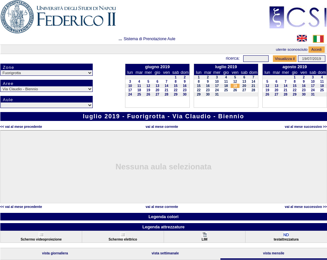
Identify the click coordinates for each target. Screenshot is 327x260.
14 (166, 86)
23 (184, 90)
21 (166, 90)
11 (139, 86)
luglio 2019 (226, 66)
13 (157, 86)
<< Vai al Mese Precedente (21, 127)
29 (176, 94)
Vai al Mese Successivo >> (306, 127)
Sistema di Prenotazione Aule (150, 39)
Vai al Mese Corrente (162, 127)
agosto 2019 (294, 66)
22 (176, 90)
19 (148, 90)
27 (157, 94)
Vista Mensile (273, 253)
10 (130, 86)
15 (176, 86)
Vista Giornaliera (55, 253)
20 (157, 90)
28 (166, 94)
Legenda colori (163, 216)
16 (184, 86)
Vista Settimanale (165, 253)
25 (139, 94)
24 (130, 94)
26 (148, 94)
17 (130, 90)
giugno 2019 (157, 66)
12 (148, 86)
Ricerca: (233, 58)
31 (217, 94)
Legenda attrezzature (163, 226)
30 (184, 94)
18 (139, 90)
